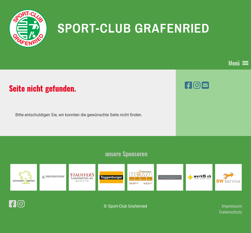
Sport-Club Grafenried (133, 28)
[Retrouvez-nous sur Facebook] (188, 85)
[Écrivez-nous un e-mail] (205, 85)
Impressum (232, 206)
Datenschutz (230, 212)
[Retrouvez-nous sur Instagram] (196, 85)
